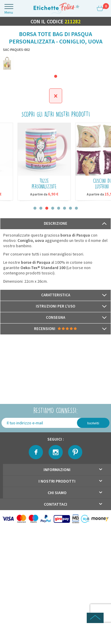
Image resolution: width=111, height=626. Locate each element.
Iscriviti (93, 423)
